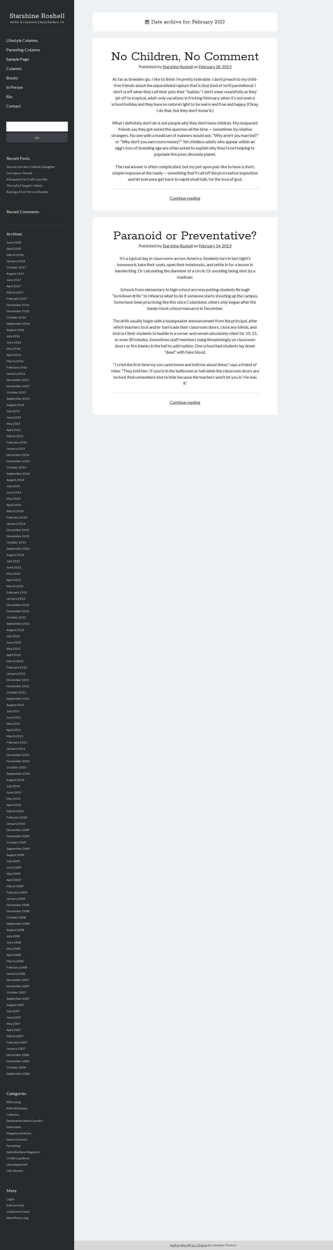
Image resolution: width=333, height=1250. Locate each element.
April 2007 (14, 1030)
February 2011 (17, 742)
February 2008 (17, 967)
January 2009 (16, 899)
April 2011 (14, 730)
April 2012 (14, 655)
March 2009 (15, 886)
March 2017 (15, 292)
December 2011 (18, 680)
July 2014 (13, 486)
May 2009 (13, 874)
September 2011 (18, 699)
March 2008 (15, 961)
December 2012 (18, 605)
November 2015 (18, 386)
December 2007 (18, 980)
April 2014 (14, 505)
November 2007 (18, 986)
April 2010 (14, 805)
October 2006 (16, 1067)
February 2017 (17, 299)
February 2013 (17, 592)
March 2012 (15, 661)
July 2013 (13, 561)
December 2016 (18, 305)
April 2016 (14, 355)
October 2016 (16, 317)
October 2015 (16, 392)
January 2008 (16, 974)
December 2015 (18, 380)
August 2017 (15, 274)
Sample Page (17, 59)
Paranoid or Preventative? (185, 235)
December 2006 (18, 1055)
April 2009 (14, 880)
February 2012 (17, 667)
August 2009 (15, 855)
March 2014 (15, 511)
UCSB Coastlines (18, 1158)
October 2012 (16, 617)
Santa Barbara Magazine (23, 1152)
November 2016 (18, 311)
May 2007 (13, 1024)
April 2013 (14, 580)
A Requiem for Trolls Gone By (27, 179)
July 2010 (13, 786)
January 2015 (16, 449)
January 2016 (16, 374)
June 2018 (14, 242)
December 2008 (18, 905)
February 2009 (17, 892)
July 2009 (13, 861)
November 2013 (18, 536)
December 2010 (18, 755)
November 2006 (18, 1061)
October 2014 (16, 467)
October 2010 (16, 767)
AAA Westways (17, 1108)
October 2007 (16, 992)
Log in (11, 1199)
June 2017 (14, 280)
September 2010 (18, 774)
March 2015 (15, 436)
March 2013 (15, 586)
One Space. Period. (20, 173)
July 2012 (13, 636)
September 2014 (18, 474)
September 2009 (18, 849)
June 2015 (14, 417)
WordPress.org (17, 1218)
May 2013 (13, 574)
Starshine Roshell (37, 16)
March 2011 (15, 736)
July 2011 (13, 711)
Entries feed (15, 1205)
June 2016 (14, 342)
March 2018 (15, 255)
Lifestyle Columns (22, 40)
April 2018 (14, 249)
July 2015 (13, 411)
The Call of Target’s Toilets (25, 186)
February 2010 (17, 817)
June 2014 (14, 492)
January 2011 (16, 749)
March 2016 (15, 361)
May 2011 (13, 724)
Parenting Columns (23, 49)
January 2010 (16, 824)
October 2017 (16, 267)
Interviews (14, 1127)
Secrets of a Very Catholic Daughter (31, 167)
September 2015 (18, 399)
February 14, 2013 (215, 245)
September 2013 (18, 549)
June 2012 (14, 642)
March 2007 (15, 1036)
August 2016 (15, 330)
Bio (9, 96)
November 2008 (18, 911)
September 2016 (18, 324)
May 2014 (13, 499)
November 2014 (18, 461)
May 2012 (13, 649)
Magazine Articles (19, 1133)
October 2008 (16, 917)
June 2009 (14, 867)
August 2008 (15, 930)
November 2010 (18, 761)
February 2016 (17, 367)
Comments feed (18, 1212)
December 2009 (18, 830)
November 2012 (18, 611)
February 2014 (17, 517)
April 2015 (14, 430)
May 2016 (13, 349)
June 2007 (14, 1017)
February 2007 (17, 1042)
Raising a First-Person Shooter (27, 192)
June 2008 (14, 942)
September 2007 (18, 999)
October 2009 (16, 842)
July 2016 (13, 336)
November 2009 (18, 836)
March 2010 (15, 811)
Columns (14, 68)
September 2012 (18, 624)
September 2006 (18, 1074)
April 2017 (14, 286)
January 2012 (16, 674)
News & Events (17, 1139)
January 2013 (16, 599)
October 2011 (16, 692)
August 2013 (15, 555)
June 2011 (14, 717)
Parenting (13, 1146)
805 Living (14, 1102)
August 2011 (15, 705)
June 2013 (14, 567)
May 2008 (13, 949)
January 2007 (16, 1049)
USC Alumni (15, 1171)
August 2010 (15, 780)
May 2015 (13, 424)
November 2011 (18, 686)
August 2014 (15, 480)
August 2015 (15, 405)
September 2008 (18, 924)
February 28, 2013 (215, 66)
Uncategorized (17, 1164)
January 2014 (16, 524)
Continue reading (185, 198)
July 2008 (13, 936)
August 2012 (15, 630)
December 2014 (18, 455)
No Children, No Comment (185, 56)
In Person (14, 87)
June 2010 (14, 792)
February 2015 (17, 442)
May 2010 (13, 799)
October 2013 (16, 542)
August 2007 (15, 1005)
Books (12, 77)
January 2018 (16, 261)
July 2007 (13, 1011)
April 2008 (14, 955)
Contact (13, 105)
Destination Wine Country (25, 1121)
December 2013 (18, 530)
